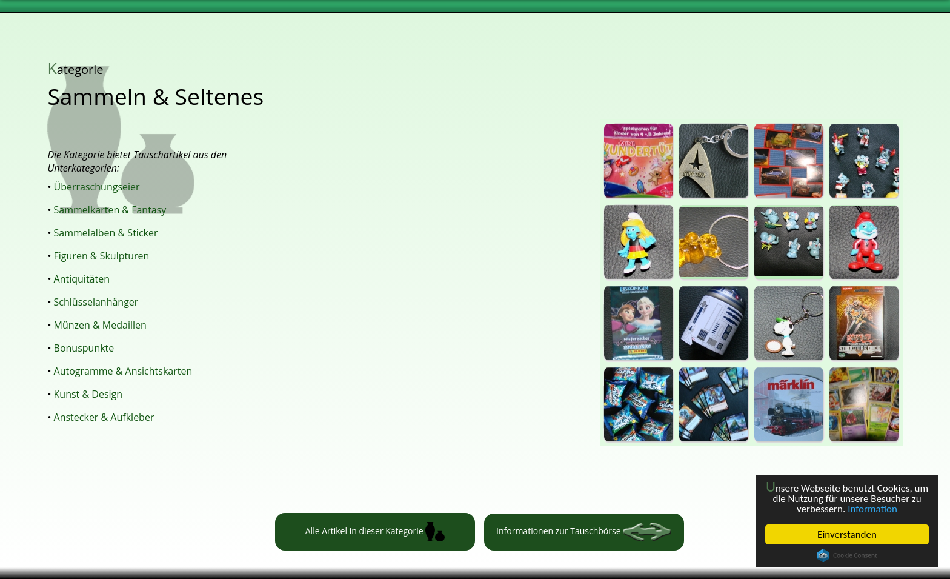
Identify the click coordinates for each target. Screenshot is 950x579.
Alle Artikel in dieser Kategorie (375, 531)
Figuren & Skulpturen (102, 256)
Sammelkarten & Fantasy (110, 209)
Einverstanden (847, 534)
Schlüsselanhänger (96, 302)
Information (872, 509)
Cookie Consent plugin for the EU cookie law (847, 555)
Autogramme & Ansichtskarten (123, 371)
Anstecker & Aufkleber (104, 417)
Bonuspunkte (84, 348)
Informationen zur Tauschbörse (583, 532)
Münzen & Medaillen (100, 325)
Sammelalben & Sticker (106, 232)
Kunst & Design (88, 394)
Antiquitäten (82, 279)
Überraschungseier (97, 186)
